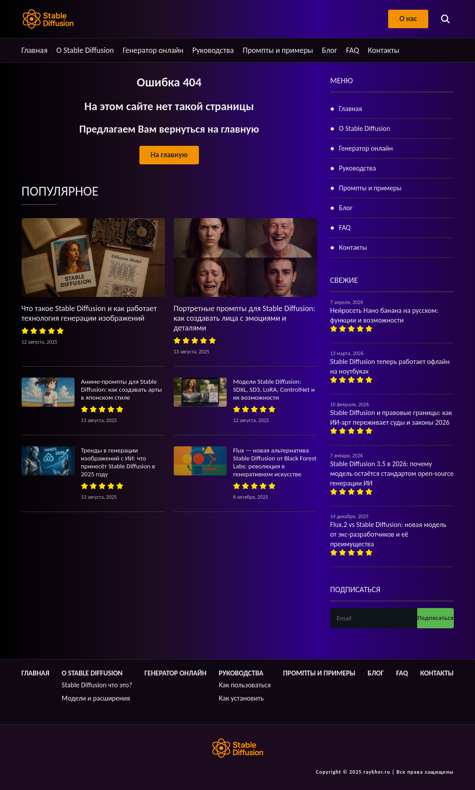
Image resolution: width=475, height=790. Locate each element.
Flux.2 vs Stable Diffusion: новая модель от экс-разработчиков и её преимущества (388, 534)
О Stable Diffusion (85, 50)
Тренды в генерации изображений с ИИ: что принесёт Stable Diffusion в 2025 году (118, 462)
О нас (408, 18)
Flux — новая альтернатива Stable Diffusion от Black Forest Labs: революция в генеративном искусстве (275, 462)
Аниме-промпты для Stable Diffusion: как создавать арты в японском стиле (121, 389)
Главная (35, 50)
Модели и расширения (96, 698)
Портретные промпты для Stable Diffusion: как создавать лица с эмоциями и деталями (244, 318)
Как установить (241, 698)
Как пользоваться (245, 685)
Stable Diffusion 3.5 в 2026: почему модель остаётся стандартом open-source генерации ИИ (392, 473)
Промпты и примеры (278, 50)
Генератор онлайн (153, 50)
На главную (168, 154)
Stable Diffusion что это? (97, 685)
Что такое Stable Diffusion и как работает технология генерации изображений (89, 313)
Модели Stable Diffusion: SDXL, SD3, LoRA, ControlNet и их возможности (274, 389)
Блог (329, 50)
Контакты (384, 50)
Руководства (213, 50)
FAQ (352, 50)
